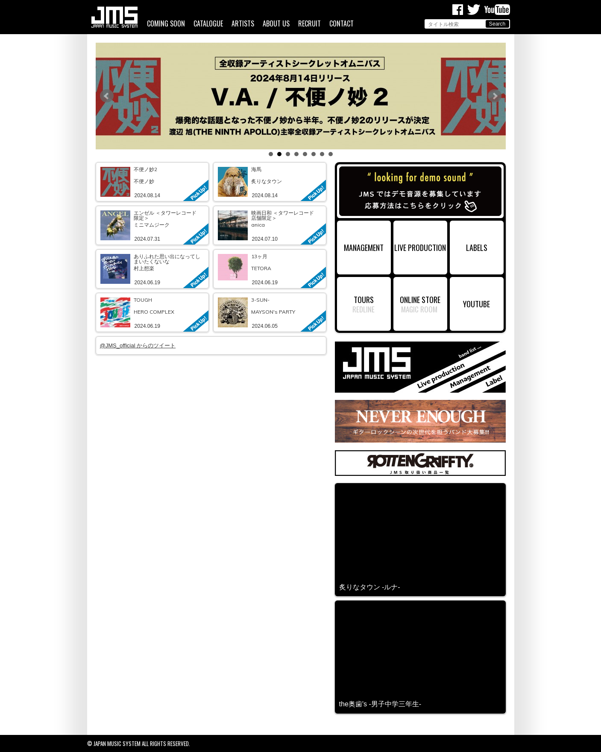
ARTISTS (243, 23)
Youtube (497, 9)
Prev (107, 96)
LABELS (476, 247)
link (152, 182)
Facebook (457, 9)
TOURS (364, 299)
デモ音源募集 (420, 191)
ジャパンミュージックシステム (114, 17)
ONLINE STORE (420, 299)
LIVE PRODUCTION (420, 247)
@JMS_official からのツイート (138, 345)
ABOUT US (276, 23)
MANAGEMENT (364, 247)
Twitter (473, 9)
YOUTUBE (476, 303)
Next (494, 96)
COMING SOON (166, 23)
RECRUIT (309, 23)
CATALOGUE (208, 23)
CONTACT (341, 23)
